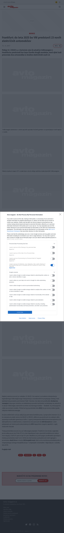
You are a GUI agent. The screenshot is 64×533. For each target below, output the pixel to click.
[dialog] (32, 266)
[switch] (52, 247)
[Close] (60, 214)
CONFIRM (20, 312)
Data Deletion (22, 318)
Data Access (32, 318)
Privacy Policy (41, 318)
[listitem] (32, 243)
